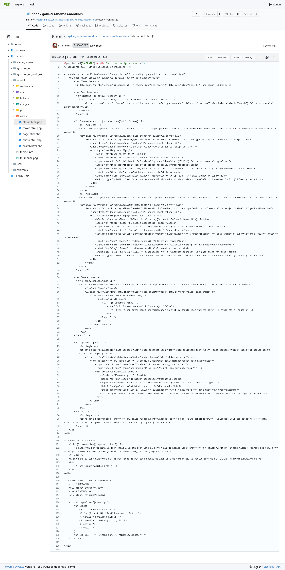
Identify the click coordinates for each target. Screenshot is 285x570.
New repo (96, 45)
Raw (210, 57)
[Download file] (260, 57)
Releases (120, 25)
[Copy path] (153, 36)
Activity (151, 25)
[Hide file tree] (9, 37)
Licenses (269, 566)
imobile (116, 36)
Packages (83, 25)
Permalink (223, 57)
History (248, 57)
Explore (19, 4)
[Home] (7, 4)
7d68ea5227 (81, 45)
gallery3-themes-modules (62, 14)
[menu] (255, 567)
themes (105, 36)
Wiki (136, 25)
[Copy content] (267, 57)
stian (35, 14)
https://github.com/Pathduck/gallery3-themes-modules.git (66, 19)
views (126, 36)
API (278, 566)
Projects (102, 25)
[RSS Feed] (196, 14)
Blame (237, 57)
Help (32, 4)
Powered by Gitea (14, 566)
